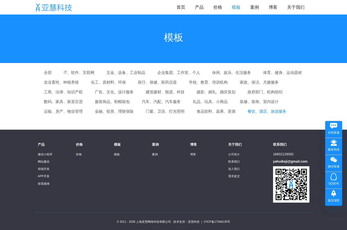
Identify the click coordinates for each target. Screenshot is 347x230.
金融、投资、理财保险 (114, 111)
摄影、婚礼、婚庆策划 (216, 92)
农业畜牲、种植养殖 (61, 82)
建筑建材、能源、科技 (165, 92)
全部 (48, 73)
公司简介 (234, 154)
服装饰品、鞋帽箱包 (112, 102)
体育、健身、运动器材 (282, 73)
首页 (181, 7)
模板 (236, 7)
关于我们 (296, 7)
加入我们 (234, 169)
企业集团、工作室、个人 (178, 73)
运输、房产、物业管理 (63, 111)
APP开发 (43, 176)
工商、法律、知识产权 (63, 92)
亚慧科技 (194, 221)
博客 (273, 7)
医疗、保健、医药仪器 (157, 82)
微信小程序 (45, 154)
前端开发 (43, 169)
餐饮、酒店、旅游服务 (267, 111)
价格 (217, 7)
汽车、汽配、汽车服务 (161, 102)
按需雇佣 (43, 183)
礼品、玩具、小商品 (210, 102)
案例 (254, 7)
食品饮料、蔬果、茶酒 (216, 111)
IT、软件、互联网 (79, 73)
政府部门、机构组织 (265, 92)
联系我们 (234, 161)
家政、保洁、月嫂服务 (259, 82)
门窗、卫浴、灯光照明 (165, 111)
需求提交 (234, 176)
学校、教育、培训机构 (208, 82)
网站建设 (43, 161)
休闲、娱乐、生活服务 (231, 73)
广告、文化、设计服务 (114, 92)
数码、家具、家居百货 (63, 102)
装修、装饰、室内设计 (259, 102)
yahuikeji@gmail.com (290, 161)
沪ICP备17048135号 (217, 221)
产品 (199, 7)
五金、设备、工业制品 (125, 73)
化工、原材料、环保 (108, 82)
